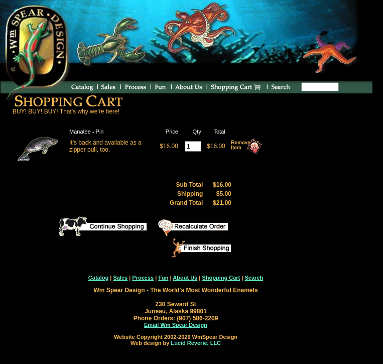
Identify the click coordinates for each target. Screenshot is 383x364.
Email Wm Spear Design (175, 325)
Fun (163, 278)
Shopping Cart (221, 278)
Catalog (98, 278)
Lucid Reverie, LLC (196, 343)
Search (253, 278)
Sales (120, 278)
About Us (185, 278)
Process (143, 278)
